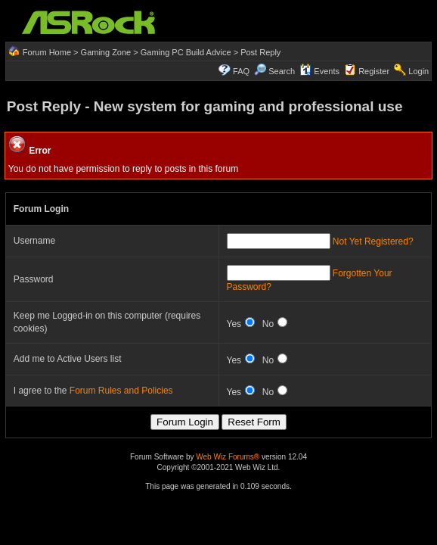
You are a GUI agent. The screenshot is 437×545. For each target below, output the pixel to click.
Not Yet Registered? (373, 241)
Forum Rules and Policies (121, 390)
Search (281, 71)
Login (418, 71)
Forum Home (47, 52)
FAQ (241, 71)
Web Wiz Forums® (227, 457)
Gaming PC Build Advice (186, 52)
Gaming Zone (106, 52)
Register (373, 71)
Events (319, 71)
